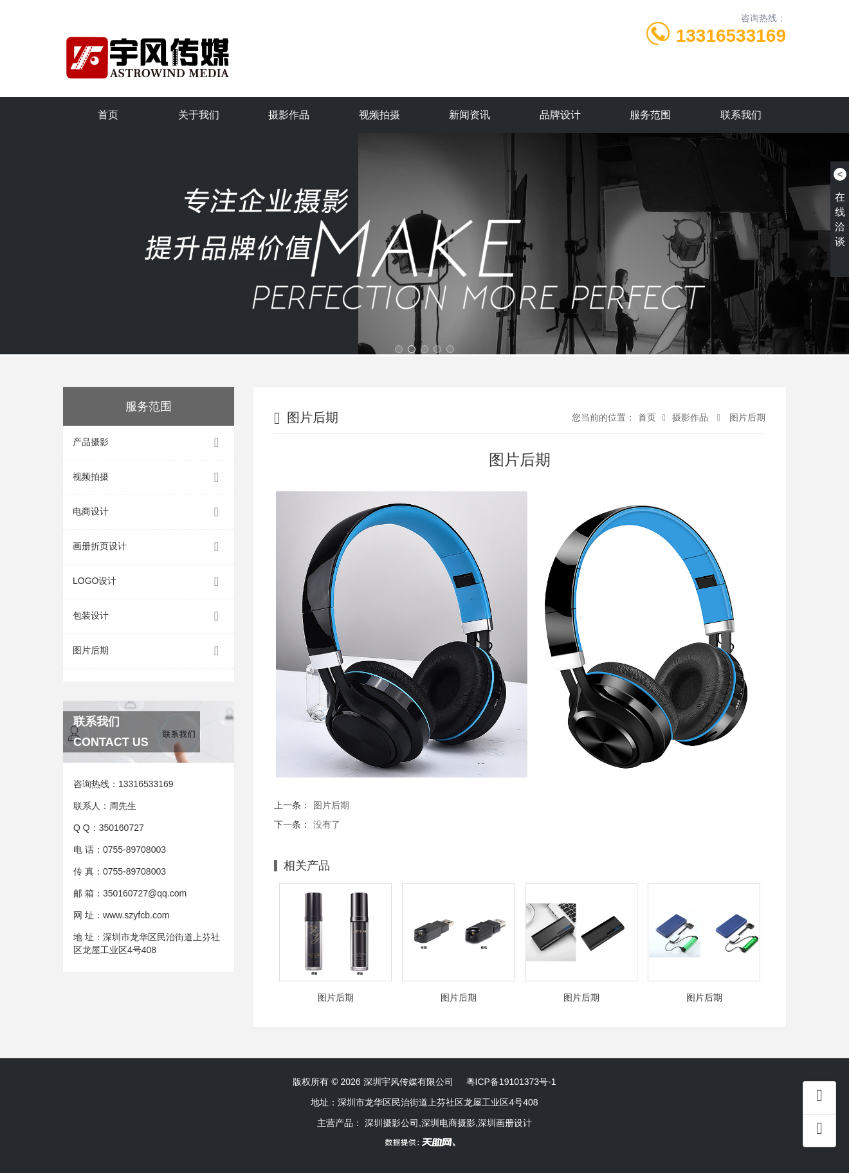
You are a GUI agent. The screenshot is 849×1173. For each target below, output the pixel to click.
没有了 (326, 824)
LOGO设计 (148, 581)
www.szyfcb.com (136, 915)
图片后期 (148, 651)
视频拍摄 (379, 114)
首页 (108, 114)
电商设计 (148, 512)
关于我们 (198, 114)
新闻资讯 (469, 114)
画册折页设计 (148, 547)
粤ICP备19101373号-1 (511, 1082)
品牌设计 (560, 114)
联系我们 (741, 114)
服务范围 (650, 114)
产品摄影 (148, 442)
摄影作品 (288, 114)
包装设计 (148, 616)
